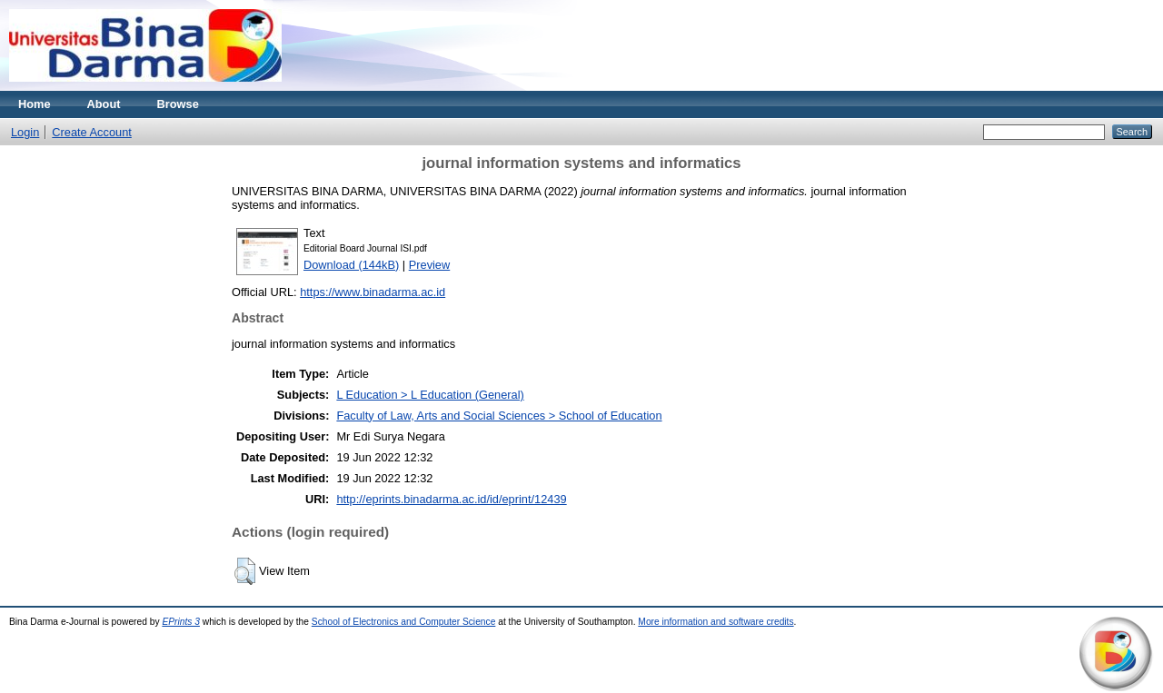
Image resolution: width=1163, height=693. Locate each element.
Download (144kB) (351, 265)
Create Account (92, 132)
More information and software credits (715, 622)
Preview (430, 265)
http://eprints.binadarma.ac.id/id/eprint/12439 (451, 499)
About (104, 104)
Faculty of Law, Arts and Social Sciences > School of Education (498, 415)
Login (25, 132)
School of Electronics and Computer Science (404, 622)
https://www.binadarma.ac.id (372, 292)
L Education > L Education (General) (429, 394)
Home (34, 104)
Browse (178, 104)
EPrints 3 (181, 622)
